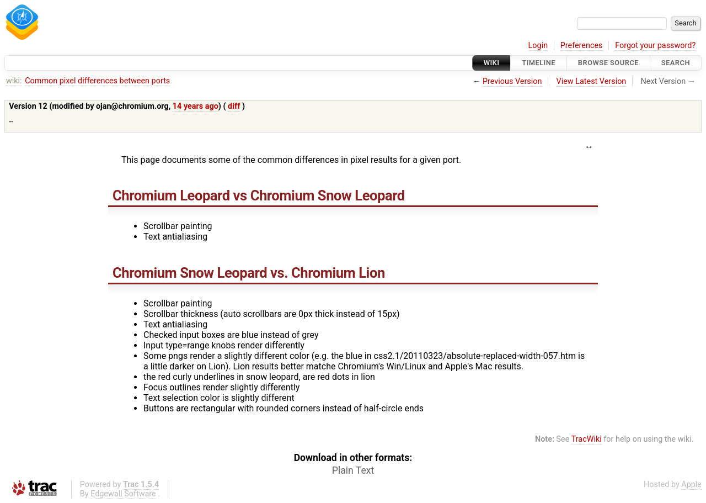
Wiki (492, 63)
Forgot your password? (655, 45)
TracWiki (586, 439)
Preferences (581, 45)
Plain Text (353, 470)
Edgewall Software (123, 494)
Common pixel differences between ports (97, 81)
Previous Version (512, 81)
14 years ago (195, 106)
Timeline (538, 63)
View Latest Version (592, 81)
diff (234, 106)
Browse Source (608, 63)
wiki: (14, 81)
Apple (691, 484)
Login (538, 45)
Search (675, 63)
